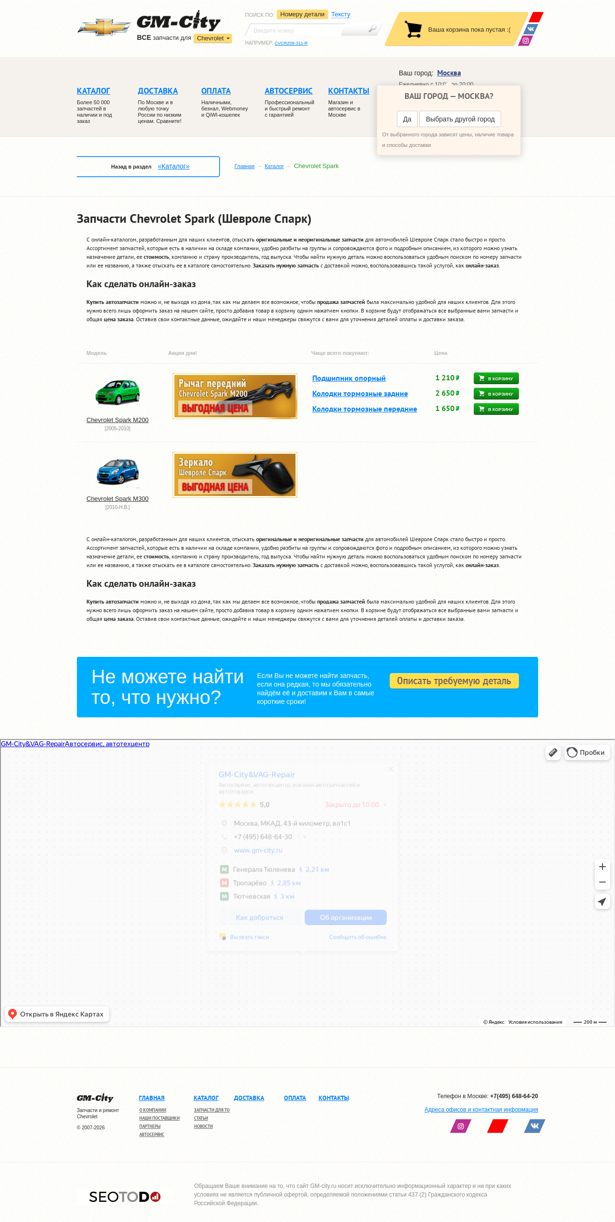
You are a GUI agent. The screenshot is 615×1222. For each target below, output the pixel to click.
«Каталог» (173, 166)
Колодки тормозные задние (360, 393)
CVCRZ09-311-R (291, 43)
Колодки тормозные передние (364, 408)
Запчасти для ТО (212, 1110)
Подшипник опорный (349, 378)
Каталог (274, 166)
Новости (203, 1126)
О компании (152, 1110)
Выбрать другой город (460, 119)
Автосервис (151, 1134)
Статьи (201, 1118)
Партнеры (149, 1126)
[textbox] (295, 30)
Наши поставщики (159, 1118)
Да (407, 119)
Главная (244, 166)
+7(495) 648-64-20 (514, 1096)
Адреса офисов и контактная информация (481, 1109)
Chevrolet (210, 38)
